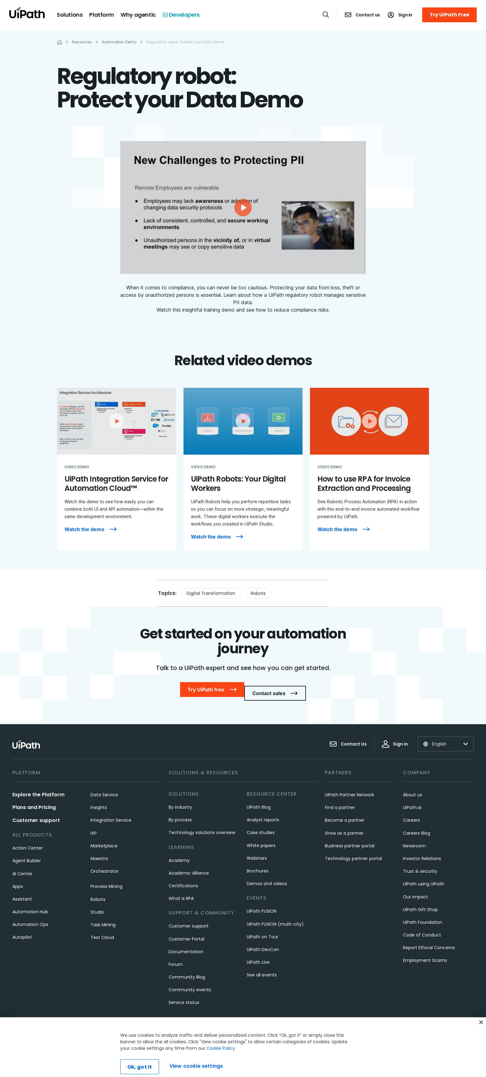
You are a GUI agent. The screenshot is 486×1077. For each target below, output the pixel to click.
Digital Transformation (211, 593)
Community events (190, 982)
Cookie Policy (220, 1064)
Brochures (257, 863)
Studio (97, 905)
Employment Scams (425, 953)
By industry (180, 800)
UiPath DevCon (263, 942)
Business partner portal (349, 838)
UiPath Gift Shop (420, 902)
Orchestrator (105, 864)
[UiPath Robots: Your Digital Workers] (243, 469)
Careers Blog (416, 826)
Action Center (27, 840)
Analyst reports (263, 812)
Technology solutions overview (202, 825)
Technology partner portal (353, 851)
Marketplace (104, 838)
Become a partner (345, 813)
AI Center (22, 866)
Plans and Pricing (34, 799)
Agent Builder (26, 853)
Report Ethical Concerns (429, 940)
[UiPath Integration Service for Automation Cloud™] (116, 469)
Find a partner (340, 800)
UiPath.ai (412, 800)
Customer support (36, 812)
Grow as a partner (344, 826)
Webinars (257, 851)
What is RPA (181, 891)
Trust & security (420, 864)
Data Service (104, 787)
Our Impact (415, 889)
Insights (99, 800)
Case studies (261, 825)
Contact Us (348, 736)
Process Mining (106, 879)
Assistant (22, 892)
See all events (262, 967)
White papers (261, 838)
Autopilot (22, 930)
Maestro (99, 851)
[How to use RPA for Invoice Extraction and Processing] (369, 469)
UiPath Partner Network (349, 787)
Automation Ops (30, 917)
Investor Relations (422, 851)
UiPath (258, 955)
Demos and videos (267, 876)
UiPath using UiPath (423, 876)
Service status (184, 995)
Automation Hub (30, 904)
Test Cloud (102, 930)
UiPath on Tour (262, 929)
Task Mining (103, 917)
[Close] (481, 1038)
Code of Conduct (422, 927)
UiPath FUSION (261, 904)
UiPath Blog (259, 800)
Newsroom (414, 838)
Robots (258, 593)
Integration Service (111, 813)
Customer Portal (186, 931)
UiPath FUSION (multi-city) (275, 917)
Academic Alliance (189, 866)
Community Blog (187, 970)
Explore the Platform (38, 787)
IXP (94, 826)
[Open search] (326, 14)
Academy (179, 853)
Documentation (186, 944)
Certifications (183, 878)
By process (180, 812)
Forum (176, 957)
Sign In (395, 736)
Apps (17, 879)
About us (412, 787)
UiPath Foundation (422, 915)
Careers (411, 813)
